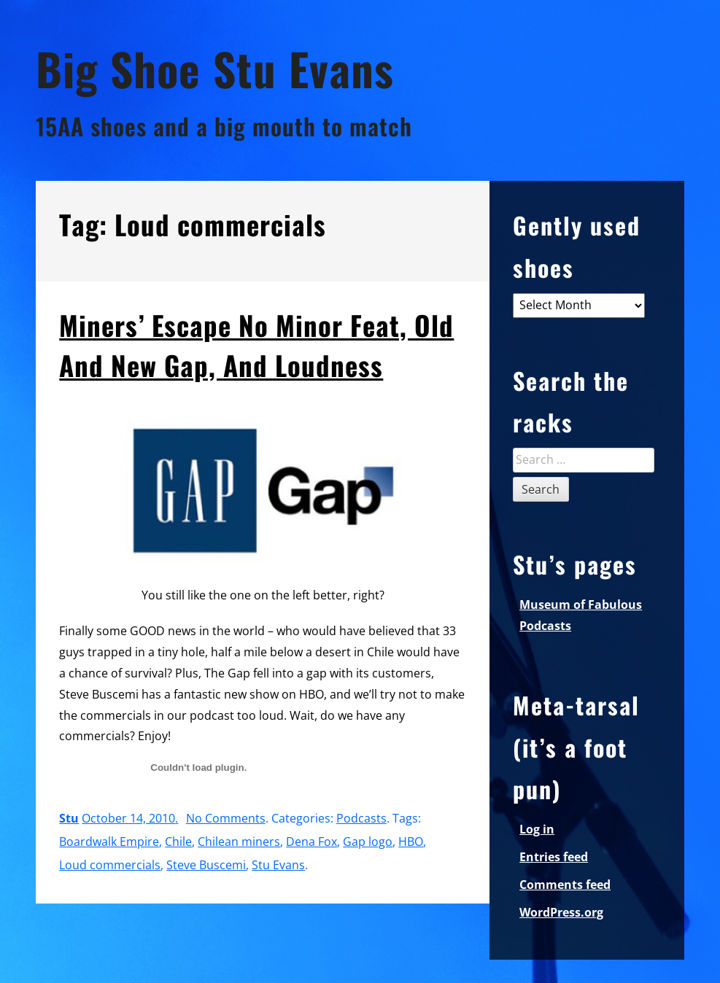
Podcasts (361, 818)
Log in (536, 829)
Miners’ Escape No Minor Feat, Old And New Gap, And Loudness (256, 345)
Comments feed (565, 885)
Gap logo (367, 842)
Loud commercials (109, 865)
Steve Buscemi (206, 865)
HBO (410, 842)
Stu (69, 818)
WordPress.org (561, 912)
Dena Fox (311, 842)
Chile (178, 842)
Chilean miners (239, 842)
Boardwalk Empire (109, 842)
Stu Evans (278, 865)
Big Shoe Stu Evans (215, 68)
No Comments (226, 818)
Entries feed (553, 857)
